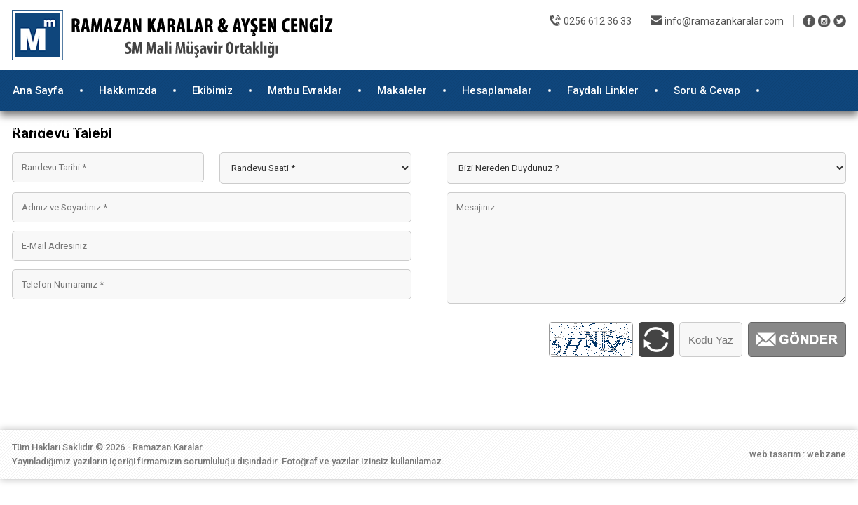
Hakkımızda (128, 90)
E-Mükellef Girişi (559, 55)
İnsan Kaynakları (725, 55)
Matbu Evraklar (305, 90)
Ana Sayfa (38, 90)
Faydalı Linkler (603, 90)
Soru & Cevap (707, 90)
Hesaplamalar (497, 90)
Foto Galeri (642, 55)
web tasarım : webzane (797, 454)
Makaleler (402, 90)
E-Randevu (806, 55)
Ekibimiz (212, 90)
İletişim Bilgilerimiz (60, 127)
